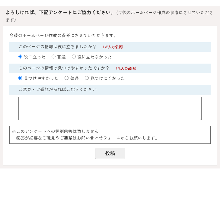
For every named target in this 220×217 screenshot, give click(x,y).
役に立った (35, 57)
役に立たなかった (94, 57)
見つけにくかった (107, 78)
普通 (61, 57)
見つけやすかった (41, 78)
